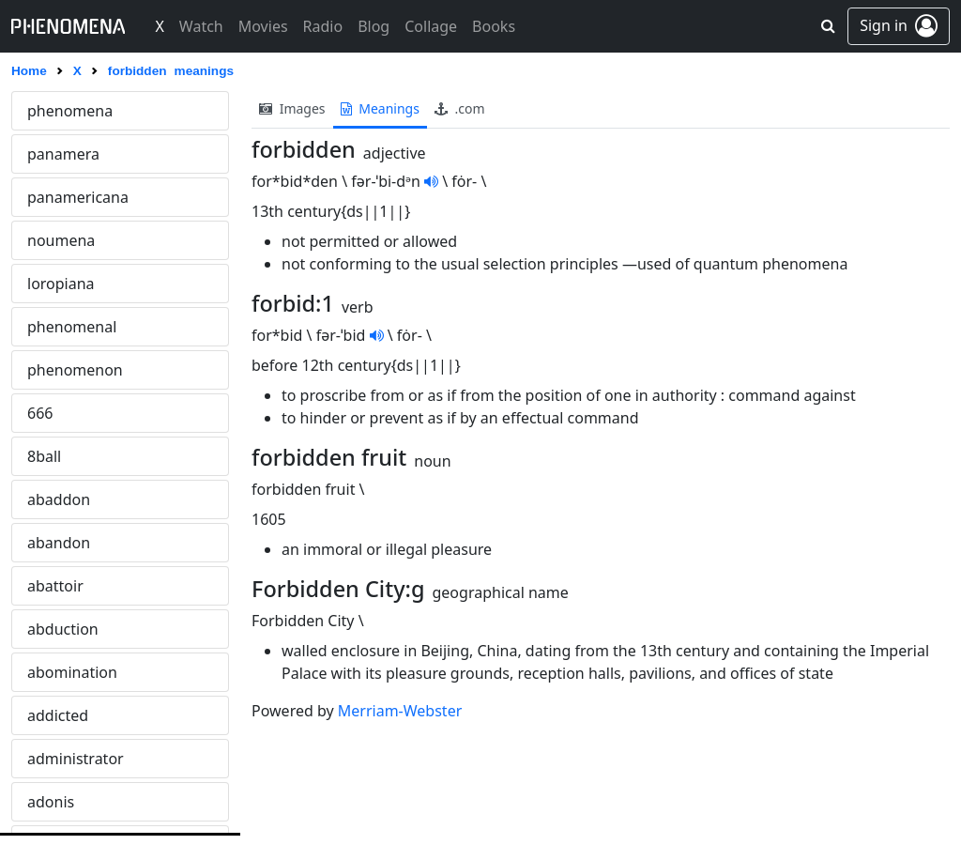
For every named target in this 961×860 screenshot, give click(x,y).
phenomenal (71, 326)
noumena (61, 240)
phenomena (70, 110)
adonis (50, 801)
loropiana (61, 283)
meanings (380, 108)
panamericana (78, 197)
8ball (44, 456)
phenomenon (75, 370)
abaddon (58, 499)
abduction (63, 629)
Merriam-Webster (400, 710)
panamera (63, 154)
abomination (72, 672)
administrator (75, 758)
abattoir (55, 586)
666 (40, 413)
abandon (58, 542)
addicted (57, 715)
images (292, 108)
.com (460, 108)
